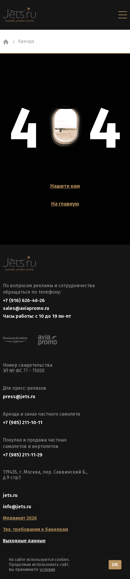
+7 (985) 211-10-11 (22, 422)
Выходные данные (24, 540)
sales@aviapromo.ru (26, 308)
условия (47, 569)
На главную (65, 204)
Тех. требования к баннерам (35, 529)
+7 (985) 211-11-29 (22, 455)
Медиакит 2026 (20, 518)
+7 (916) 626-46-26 (24, 300)
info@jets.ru (17, 506)
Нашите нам (65, 186)
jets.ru (10, 495)
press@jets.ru (19, 396)
